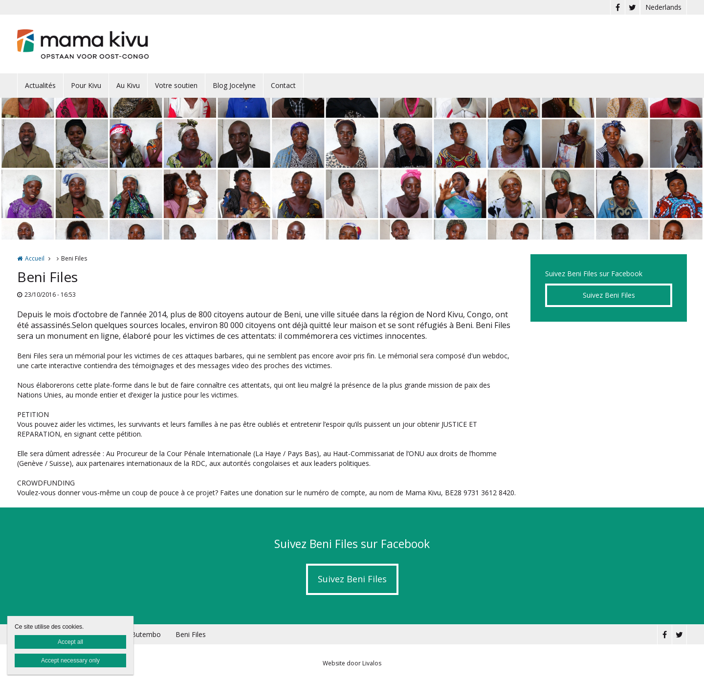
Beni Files (191, 634)
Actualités (40, 85)
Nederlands (663, 7)
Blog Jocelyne (234, 85)
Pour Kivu (86, 85)
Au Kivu (128, 85)
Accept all (70, 641)
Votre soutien (176, 85)
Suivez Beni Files (609, 295)
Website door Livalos (352, 663)
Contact (283, 85)
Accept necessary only (70, 660)
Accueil (34, 258)
